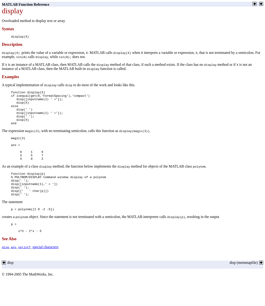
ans (13, 267)
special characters (45, 267)
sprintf (24, 267)
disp (5, 267)
